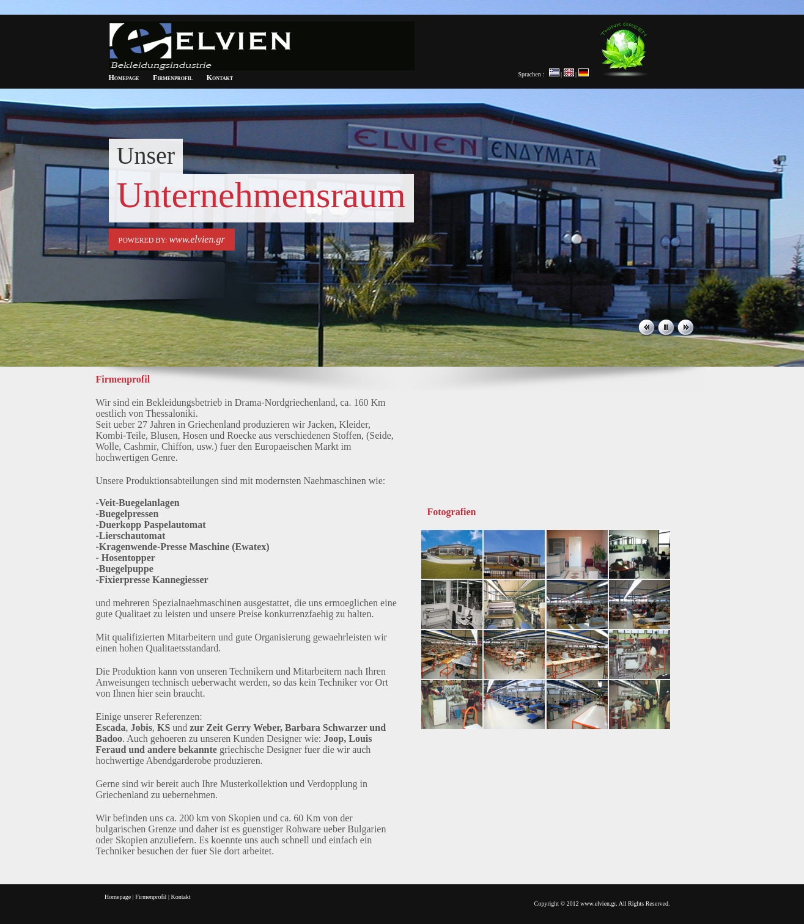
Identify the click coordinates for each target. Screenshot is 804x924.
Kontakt (220, 77)
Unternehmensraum (261, 195)
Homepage (124, 77)
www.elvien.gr (196, 239)
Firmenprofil (173, 77)
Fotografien (451, 512)
